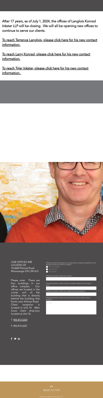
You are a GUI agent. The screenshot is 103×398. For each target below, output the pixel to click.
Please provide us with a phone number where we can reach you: (68, 284)
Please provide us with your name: (59, 276)
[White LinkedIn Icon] (18, 338)
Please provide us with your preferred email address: (65, 291)
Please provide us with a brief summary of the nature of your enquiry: (68, 298)
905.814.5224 (20, 319)
